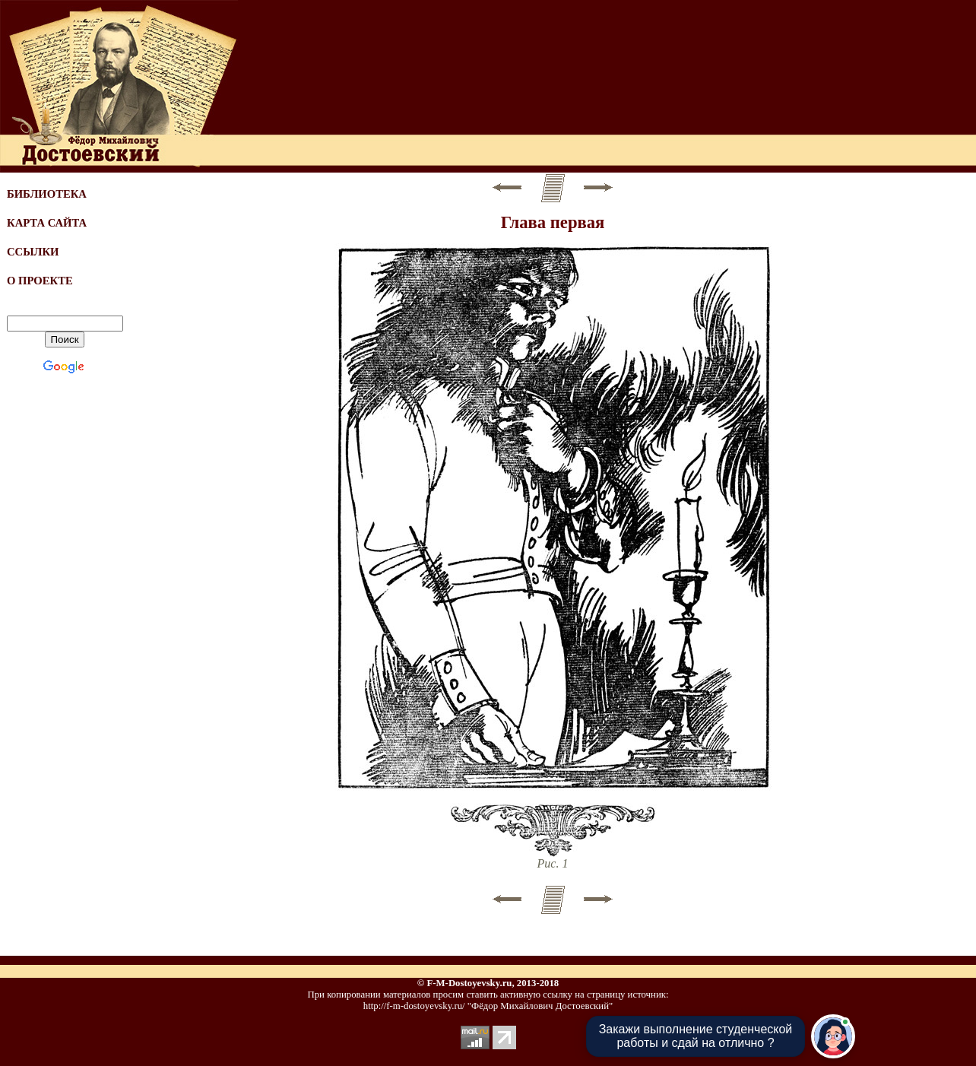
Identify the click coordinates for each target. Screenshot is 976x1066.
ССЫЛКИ (33, 252)
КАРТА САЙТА (47, 223)
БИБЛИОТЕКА (47, 194)
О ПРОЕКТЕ (40, 280)
